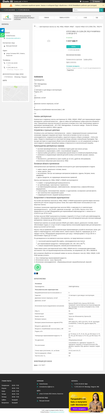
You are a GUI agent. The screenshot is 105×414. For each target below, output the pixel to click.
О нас (85, 17)
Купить (73, 47)
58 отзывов (85, 1)
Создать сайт (17, 1)
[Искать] (101, 10)
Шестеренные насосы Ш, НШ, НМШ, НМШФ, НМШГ (57, 26)
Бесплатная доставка (73, 55)
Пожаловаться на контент (57, 412)
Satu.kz (61, 410)
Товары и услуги (64, 17)
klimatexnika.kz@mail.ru (13, 38)
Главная (46, 17)
